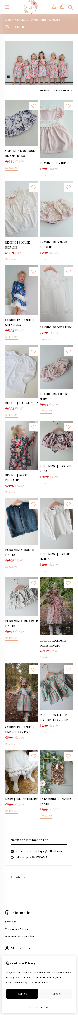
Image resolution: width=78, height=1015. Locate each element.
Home (9, 20)
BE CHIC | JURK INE (53, 163)
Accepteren (22, 993)
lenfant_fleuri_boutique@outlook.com (39, 851)
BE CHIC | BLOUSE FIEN (55, 327)
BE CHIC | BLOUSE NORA (21, 403)
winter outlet (39, 20)
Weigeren (56, 993)
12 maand (54, 20)
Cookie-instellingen (39, 1007)
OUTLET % (22, 20)
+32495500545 (38, 857)
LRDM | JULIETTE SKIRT (21, 799)
